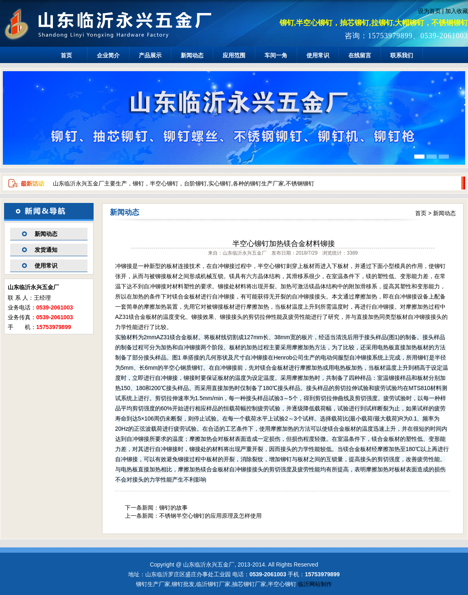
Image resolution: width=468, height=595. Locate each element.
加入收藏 (456, 11)
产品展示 (150, 55)
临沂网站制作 (315, 584)
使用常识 (317, 55)
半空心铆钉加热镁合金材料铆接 (283, 244)
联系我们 (401, 55)
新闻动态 (192, 55)
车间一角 (276, 55)
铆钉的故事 (173, 507)
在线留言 (359, 55)
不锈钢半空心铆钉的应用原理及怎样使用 (210, 515)
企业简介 (108, 55)
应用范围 (234, 55)
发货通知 (46, 249)
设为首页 (429, 11)
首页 (66, 55)
